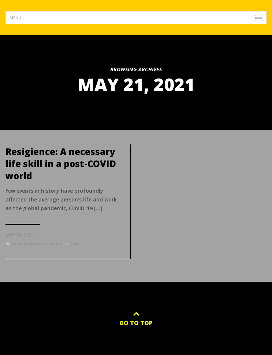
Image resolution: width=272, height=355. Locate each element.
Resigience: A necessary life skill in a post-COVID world (60, 164)
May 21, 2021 (19, 235)
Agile (74, 244)
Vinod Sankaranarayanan (36, 244)
